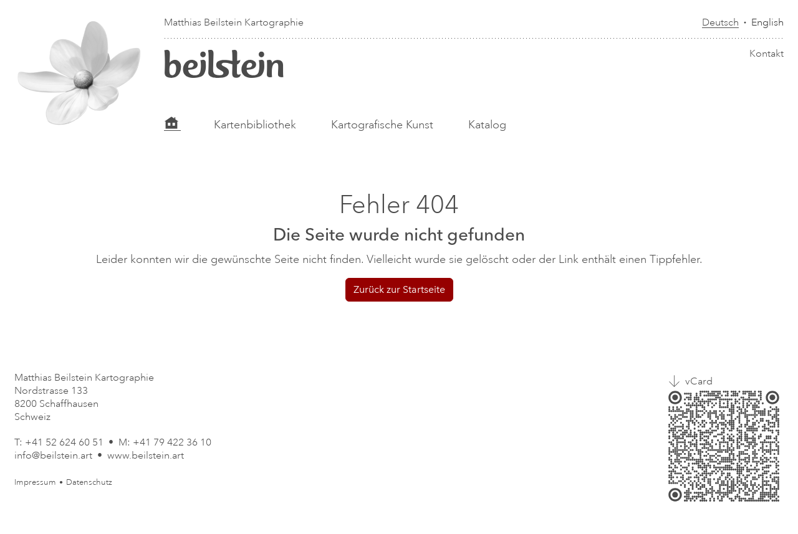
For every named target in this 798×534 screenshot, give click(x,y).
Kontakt (766, 53)
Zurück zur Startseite (399, 289)
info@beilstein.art (53, 455)
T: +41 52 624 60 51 (58, 442)
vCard (699, 381)
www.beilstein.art (145, 455)
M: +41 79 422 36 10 (164, 442)
